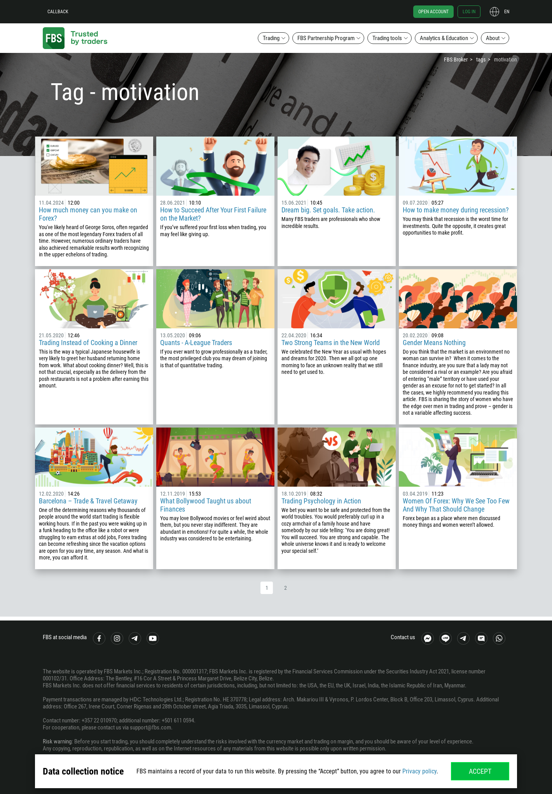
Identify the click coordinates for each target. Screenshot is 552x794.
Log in (469, 11)
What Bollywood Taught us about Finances (205, 505)
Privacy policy (419, 771)
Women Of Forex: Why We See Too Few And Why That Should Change (456, 505)
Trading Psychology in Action (321, 501)
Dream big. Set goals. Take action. (328, 210)
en (506, 11)
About (493, 38)
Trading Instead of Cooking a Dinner (88, 342)
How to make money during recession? (456, 210)
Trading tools (387, 38)
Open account (433, 11)
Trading (271, 38)
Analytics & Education (444, 38)
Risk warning (57, 741)
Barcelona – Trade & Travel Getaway (88, 501)
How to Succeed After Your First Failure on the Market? (213, 214)
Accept (480, 771)
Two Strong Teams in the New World (330, 342)
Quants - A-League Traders (196, 342)
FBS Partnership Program (326, 38)
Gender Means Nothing (434, 342)
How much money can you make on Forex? (88, 214)
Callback (57, 11)
